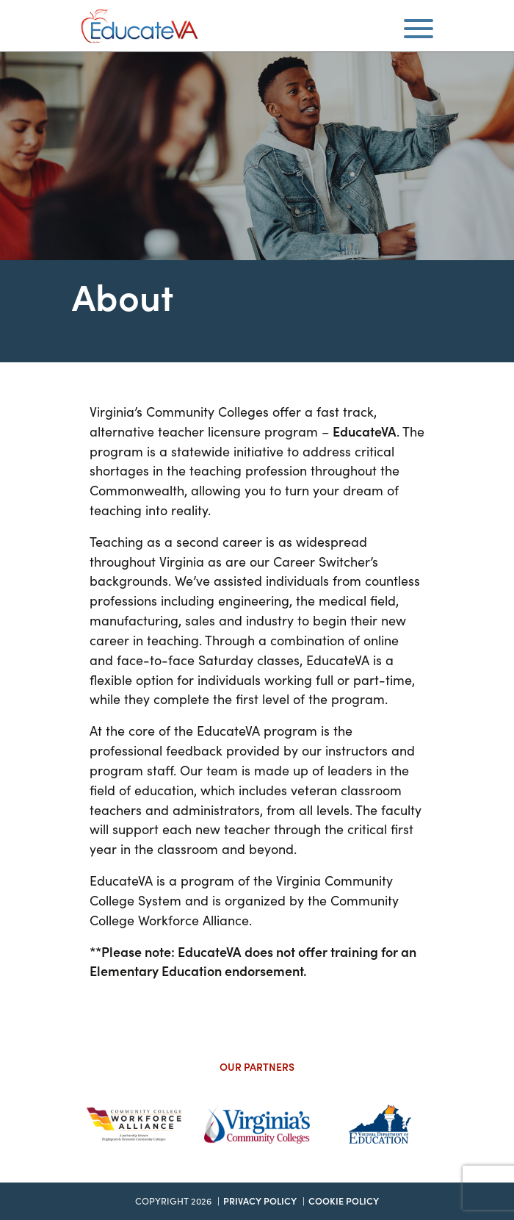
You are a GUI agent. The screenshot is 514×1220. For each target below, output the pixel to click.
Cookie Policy (343, 1200)
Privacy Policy (260, 1200)
